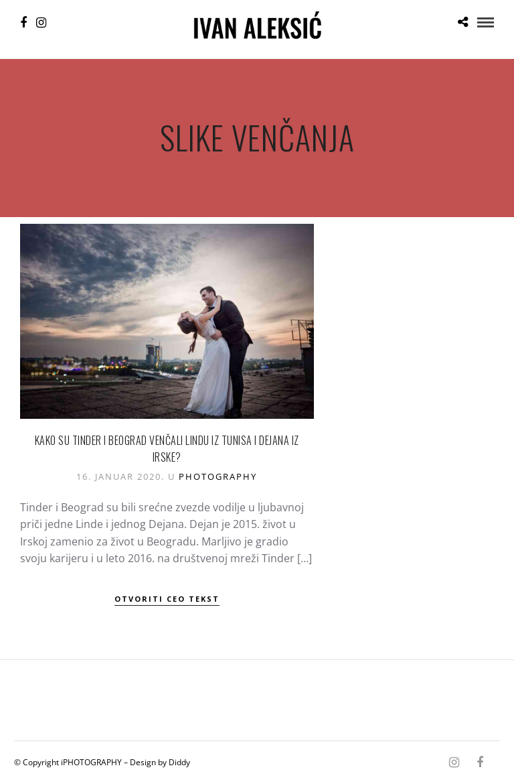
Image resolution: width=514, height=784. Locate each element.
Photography (218, 476)
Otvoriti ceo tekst (167, 599)
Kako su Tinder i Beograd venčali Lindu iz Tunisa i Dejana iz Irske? (167, 449)
